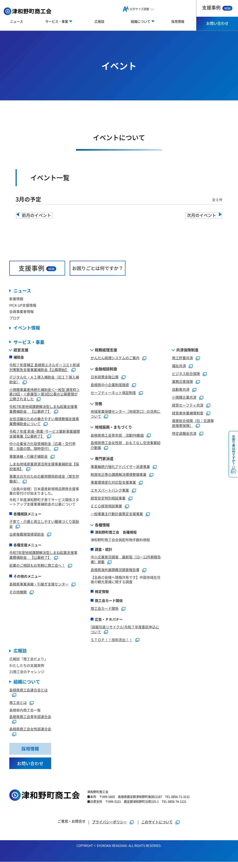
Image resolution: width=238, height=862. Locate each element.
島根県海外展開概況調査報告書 (115, 569)
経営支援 (20, 350)
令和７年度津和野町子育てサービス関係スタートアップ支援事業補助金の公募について (44, 502)
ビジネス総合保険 (186, 373)
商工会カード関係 (105, 608)
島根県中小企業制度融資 (110, 384)
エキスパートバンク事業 (110, 490)
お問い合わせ (217, 23)
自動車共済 (180, 389)
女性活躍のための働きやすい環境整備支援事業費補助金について (44, 421)
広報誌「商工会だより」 (28, 659)
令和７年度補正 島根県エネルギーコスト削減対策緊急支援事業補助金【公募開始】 (44, 367)
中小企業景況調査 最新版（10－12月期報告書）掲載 (126, 559)
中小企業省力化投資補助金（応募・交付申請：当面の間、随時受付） (42, 446)
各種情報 (102, 525)
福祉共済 (179, 365)
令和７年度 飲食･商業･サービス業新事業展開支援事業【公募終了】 (44, 434)
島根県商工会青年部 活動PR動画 (117, 435)
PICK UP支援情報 (22, 305)
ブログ (14, 317)
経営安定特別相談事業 (108, 498)
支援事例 (217, 7)
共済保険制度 (187, 350)
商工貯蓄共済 (182, 357)
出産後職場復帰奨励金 (26, 534)
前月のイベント (36, 215)
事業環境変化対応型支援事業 (113, 482)
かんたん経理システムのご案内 (115, 357)
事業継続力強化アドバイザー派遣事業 (120, 466)
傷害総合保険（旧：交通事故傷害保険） (193, 423)
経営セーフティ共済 (187, 405)
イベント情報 (26, 328)
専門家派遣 (104, 458)
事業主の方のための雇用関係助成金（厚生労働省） (44, 479)
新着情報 (16, 298)
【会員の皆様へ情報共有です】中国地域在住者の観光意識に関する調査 (125, 579)
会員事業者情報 (21, 311)
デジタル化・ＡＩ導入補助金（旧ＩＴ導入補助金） (44, 380)
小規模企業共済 (184, 397)
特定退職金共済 (184, 433)
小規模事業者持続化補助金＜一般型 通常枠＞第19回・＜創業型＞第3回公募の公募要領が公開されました (44, 394)
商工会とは (18, 702)
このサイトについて (157, 822)
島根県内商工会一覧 (25, 710)
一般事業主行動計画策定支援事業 (117, 513)
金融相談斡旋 (106, 369)
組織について (26, 682)
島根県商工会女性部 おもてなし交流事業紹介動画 (125, 445)
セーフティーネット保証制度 (113, 392)
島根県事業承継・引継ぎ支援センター (39, 584)
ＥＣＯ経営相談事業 (106, 505)
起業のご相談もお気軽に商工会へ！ (37, 565)
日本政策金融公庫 (105, 376)
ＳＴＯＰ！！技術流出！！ (111, 639)
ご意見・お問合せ (72, 821)
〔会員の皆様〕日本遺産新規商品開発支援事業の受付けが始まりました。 (44, 491)
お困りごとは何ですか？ (97, 268)
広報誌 (99, 21)
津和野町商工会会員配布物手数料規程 (120, 539)
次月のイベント (201, 215)
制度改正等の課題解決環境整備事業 (118, 474)
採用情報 (177, 21)
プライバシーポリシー (109, 822)
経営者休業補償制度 (187, 412)
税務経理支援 (106, 350)
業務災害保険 (182, 381)
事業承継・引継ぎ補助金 (28, 456)
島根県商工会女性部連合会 (30, 729)
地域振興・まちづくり (113, 427)
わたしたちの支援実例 (26, 665)
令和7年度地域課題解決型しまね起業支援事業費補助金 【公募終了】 (43, 409)
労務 (98, 403)
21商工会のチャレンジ (26, 671)
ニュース (16, 21)
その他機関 (18, 591)
